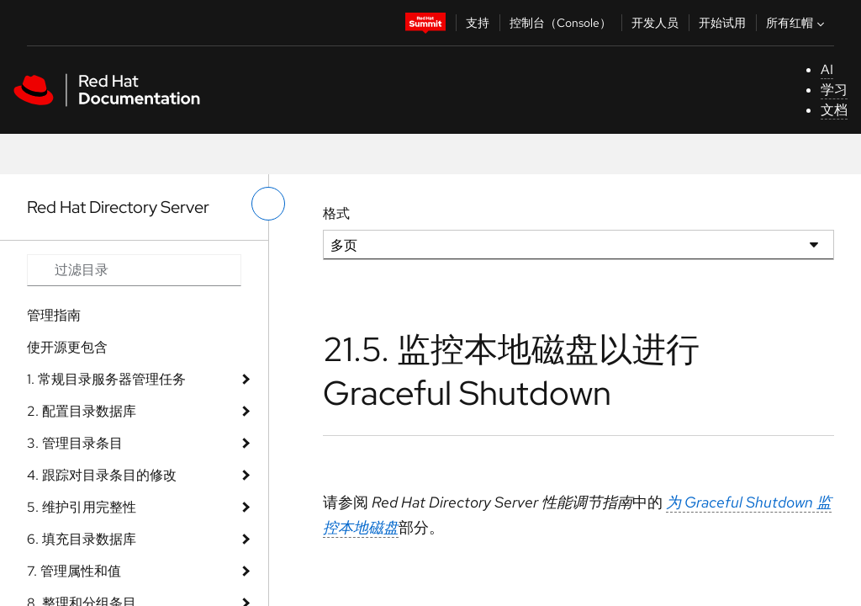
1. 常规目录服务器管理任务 (106, 379)
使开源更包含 (67, 347)
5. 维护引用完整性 (81, 507)
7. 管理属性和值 (74, 571)
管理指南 (54, 315)
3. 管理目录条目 (75, 443)
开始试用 (722, 22)
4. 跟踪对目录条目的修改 (102, 475)
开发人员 (655, 22)
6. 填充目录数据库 (81, 539)
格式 (336, 213)
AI (827, 69)
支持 (477, 22)
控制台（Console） (560, 22)
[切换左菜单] (268, 204)
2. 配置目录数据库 (81, 411)
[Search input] (134, 270)
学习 (834, 89)
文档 (834, 110)
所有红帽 (797, 22)
